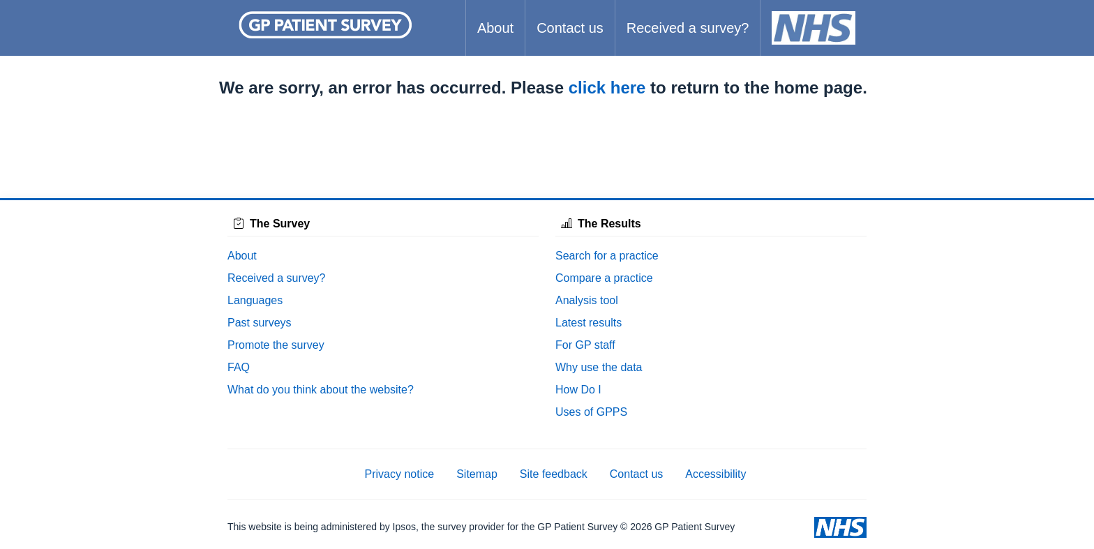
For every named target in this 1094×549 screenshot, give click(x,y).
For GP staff (585, 345)
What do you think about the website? (320, 390)
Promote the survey (275, 345)
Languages (255, 300)
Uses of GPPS (591, 412)
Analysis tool (586, 300)
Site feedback (553, 474)
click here (607, 87)
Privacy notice (400, 474)
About (495, 28)
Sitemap (476, 474)
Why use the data (599, 367)
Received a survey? (688, 28)
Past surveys (259, 323)
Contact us (570, 28)
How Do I (578, 390)
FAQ (238, 367)
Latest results (588, 323)
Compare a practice (604, 278)
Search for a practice (607, 256)
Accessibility (715, 474)
